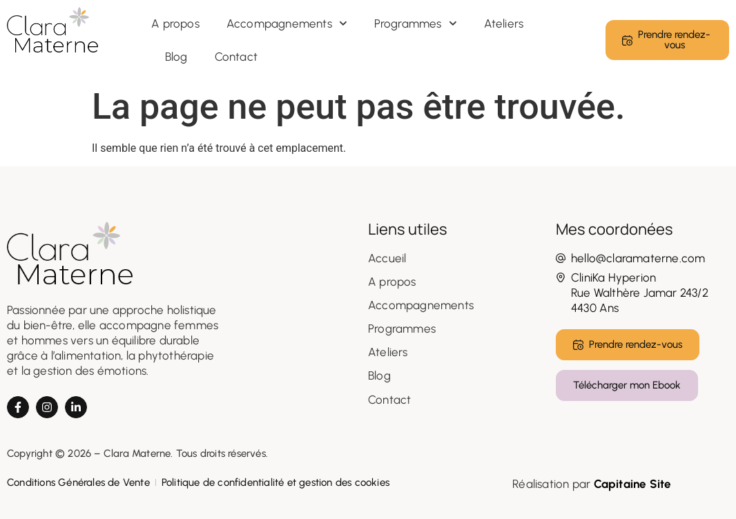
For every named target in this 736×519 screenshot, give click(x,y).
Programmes (415, 23)
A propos (175, 23)
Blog (176, 56)
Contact (236, 56)
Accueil (387, 258)
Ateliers (504, 23)
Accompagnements (286, 23)
